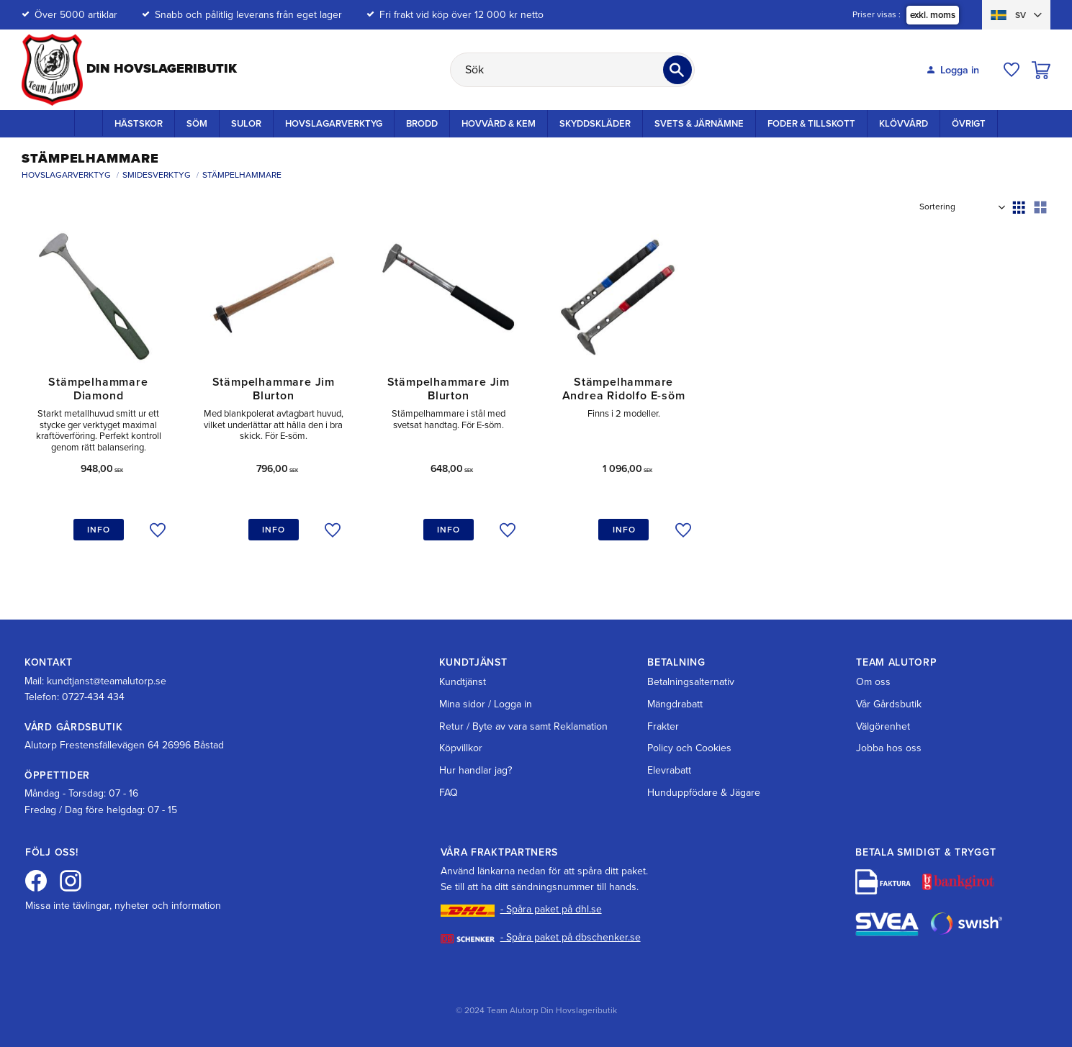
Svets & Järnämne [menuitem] (699, 124)
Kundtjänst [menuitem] (462, 682)
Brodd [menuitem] (422, 124)
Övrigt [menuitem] (969, 124)
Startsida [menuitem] (88, 123)
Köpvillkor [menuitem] (460, 748)
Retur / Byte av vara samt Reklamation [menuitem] (523, 726)
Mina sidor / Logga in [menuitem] (485, 704)
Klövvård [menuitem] (903, 124)
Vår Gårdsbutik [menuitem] (889, 704)
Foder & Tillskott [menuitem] (811, 124)
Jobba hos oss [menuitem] (889, 748)
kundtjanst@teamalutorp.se (106, 681)
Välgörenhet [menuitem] (883, 726)
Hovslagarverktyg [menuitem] (333, 124)
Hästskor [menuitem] (138, 124)
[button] (1011, 69)
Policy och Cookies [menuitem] (689, 748)
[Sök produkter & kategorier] (572, 70)
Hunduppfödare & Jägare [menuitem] (703, 793)
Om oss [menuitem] (873, 682)
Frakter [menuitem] (663, 726)
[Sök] (677, 69)
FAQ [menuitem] (448, 793)
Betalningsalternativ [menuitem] (690, 682)
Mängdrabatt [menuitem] (675, 704)
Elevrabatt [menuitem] (669, 770)
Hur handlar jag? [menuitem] (475, 770)
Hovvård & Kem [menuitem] (498, 124)
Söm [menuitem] (196, 124)
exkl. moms (932, 15)
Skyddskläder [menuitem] (595, 124)
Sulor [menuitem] (246, 124)
